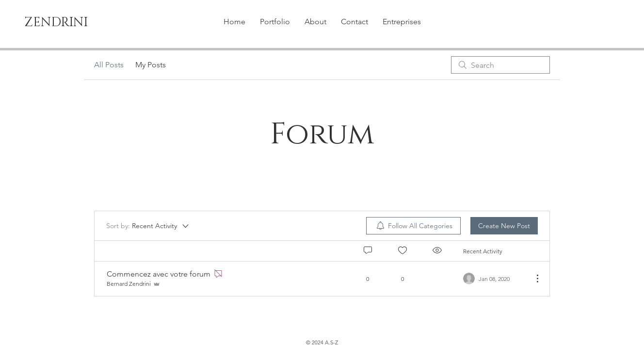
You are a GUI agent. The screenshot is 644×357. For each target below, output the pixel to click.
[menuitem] (413, 225)
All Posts (109, 64)
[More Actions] (532, 278)
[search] (500, 65)
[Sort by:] (148, 226)
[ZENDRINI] (61, 22)
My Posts (150, 64)
